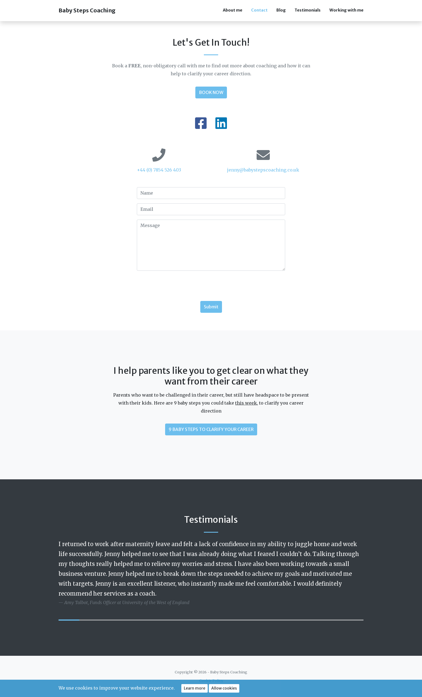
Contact (259, 10)
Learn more (194, 688)
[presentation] (178, 286)
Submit (211, 306)
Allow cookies (224, 688)
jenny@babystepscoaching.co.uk (263, 170)
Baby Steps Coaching (87, 10)
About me (232, 10)
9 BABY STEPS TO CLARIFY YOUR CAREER (211, 429)
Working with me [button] (346, 10)
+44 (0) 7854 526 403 (159, 170)
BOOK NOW (211, 92)
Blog (281, 10)
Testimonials (308, 10)
